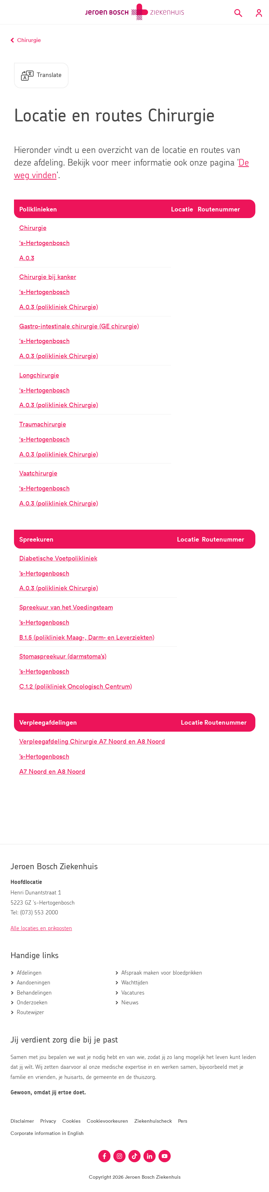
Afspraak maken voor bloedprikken (161, 973)
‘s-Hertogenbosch (44, 243)
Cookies (71, 1120)
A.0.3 (26, 258)
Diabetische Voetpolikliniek (58, 558)
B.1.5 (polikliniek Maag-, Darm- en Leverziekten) (86, 637)
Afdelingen (29, 973)
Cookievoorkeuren (107, 1120)
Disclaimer (22, 1120)
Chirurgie (33, 228)
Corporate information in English (47, 1133)
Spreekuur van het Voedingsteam (66, 607)
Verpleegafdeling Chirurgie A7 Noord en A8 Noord (92, 741)
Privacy (48, 1120)
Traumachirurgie (42, 424)
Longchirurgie (39, 375)
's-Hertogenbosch (44, 488)
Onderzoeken (32, 1002)
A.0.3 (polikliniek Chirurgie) (58, 307)
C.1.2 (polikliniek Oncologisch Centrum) (75, 686)
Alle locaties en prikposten (41, 928)
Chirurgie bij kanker (47, 277)
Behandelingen (34, 993)
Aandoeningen (33, 982)
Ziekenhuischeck (153, 1120)
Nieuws (130, 1002)
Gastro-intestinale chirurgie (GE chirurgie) (79, 326)
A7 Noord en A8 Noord (52, 771)
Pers (182, 1120)
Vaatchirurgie (38, 473)
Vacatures (132, 993)
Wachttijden (134, 982)
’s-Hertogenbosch (44, 573)
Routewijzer (30, 1012)
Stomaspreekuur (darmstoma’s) (62, 657)
